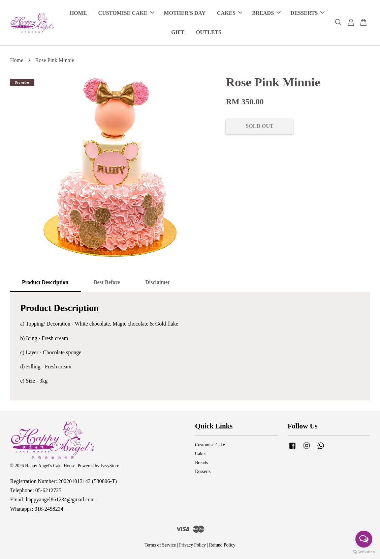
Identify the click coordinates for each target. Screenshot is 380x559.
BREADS (266, 13)
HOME (78, 13)
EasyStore (109, 465)
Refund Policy (222, 545)
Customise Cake (210, 444)
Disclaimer (157, 282)
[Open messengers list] (363, 539)
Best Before (107, 282)
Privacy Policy (192, 545)
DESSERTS (307, 13)
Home (16, 60)
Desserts (203, 471)
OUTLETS (208, 32)
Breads (201, 462)
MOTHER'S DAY (184, 13)
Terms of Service (160, 545)
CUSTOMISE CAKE (126, 13)
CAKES (229, 13)
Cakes (200, 453)
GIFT (177, 32)
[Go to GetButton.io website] (364, 552)
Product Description (45, 282)
